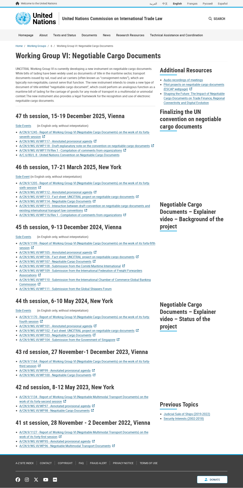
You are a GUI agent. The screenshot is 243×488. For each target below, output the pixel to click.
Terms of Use (149, 463)
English (177, 3)
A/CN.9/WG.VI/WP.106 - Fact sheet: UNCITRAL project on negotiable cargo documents (76, 257)
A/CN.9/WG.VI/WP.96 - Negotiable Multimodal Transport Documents (65, 446)
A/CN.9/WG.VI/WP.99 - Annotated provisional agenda (55, 371)
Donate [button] (212, 480)
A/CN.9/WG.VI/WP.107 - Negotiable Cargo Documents (55, 261)
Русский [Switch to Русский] (208, 3)
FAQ (81, 463)
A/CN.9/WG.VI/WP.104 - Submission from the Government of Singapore (67, 340)
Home (19, 46)
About (43, 35)
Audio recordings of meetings (183, 80)
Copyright (65, 463)
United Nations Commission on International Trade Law (113, 18)
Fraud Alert (98, 463)
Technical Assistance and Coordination (176, 35)
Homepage (25, 35)
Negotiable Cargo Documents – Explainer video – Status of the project (188, 315)
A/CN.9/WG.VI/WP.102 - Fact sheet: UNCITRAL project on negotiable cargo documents (76, 331)
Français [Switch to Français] (192, 3)
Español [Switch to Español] (222, 3)
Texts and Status (64, 35)
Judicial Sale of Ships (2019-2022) (187, 414)
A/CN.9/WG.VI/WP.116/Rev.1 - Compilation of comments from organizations (70, 215)
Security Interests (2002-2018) (184, 419)
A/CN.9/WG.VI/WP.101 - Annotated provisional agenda (55, 326)
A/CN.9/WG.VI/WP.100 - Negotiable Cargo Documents (55, 375)
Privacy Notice (123, 463)
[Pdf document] (26, 126)
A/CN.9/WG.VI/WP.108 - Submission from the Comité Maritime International (70, 266)
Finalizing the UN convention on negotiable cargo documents (190, 118)
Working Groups (36, 46)
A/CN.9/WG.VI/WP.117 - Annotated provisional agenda (55, 141)
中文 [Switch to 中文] (165, 3)
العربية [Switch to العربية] (153, 3)
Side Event (23, 177)
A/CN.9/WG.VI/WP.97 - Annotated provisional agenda (55, 406)
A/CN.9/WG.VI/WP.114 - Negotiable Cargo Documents (55, 201)
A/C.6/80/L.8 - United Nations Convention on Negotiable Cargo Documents (69, 155)
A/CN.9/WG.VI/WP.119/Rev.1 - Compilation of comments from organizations (70, 150)
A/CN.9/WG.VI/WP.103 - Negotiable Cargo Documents (55, 335)
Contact (46, 463)
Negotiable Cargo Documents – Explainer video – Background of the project (191, 215)
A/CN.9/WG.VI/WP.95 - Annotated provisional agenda (55, 441)
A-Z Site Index (25, 463)
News (106, 35)
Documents (89, 35)
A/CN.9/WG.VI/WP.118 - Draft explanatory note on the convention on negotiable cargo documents (84, 146)
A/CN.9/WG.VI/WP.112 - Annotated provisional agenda (55, 192)
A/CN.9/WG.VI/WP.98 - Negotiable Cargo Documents (54, 410)
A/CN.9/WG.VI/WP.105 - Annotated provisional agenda (55, 252)
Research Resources (130, 35)
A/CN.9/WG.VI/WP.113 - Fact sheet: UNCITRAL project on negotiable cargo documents (76, 197)
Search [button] (217, 18)
